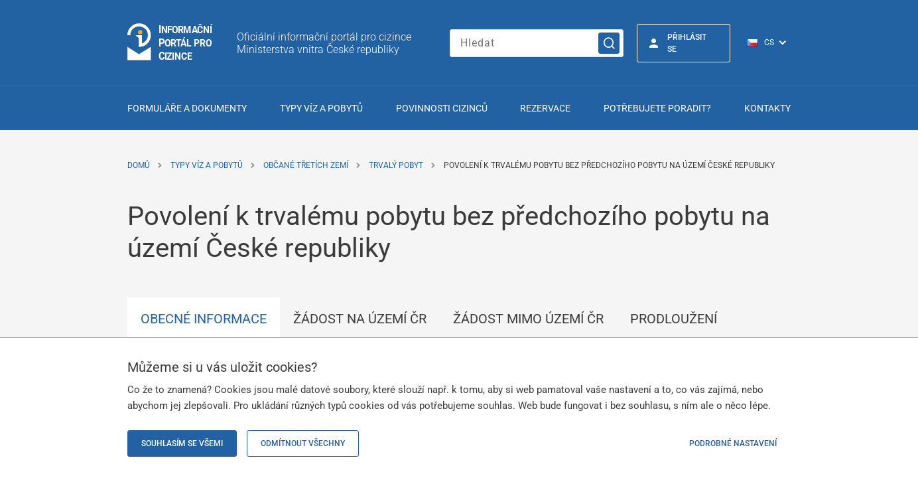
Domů (138, 165)
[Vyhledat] (609, 43)
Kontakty (767, 108)
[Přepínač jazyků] (774, 43)
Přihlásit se (686, 43)
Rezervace (545, 108)
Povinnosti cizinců (442, 108)
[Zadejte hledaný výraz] (536, 43)
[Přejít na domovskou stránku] (170, 42)
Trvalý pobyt (396, 165)
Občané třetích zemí (305, 165)
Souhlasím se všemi (182, 443)
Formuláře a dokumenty (187, 108)
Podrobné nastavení (733, 443)
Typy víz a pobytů (321, 108)
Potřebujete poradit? (657, 108)
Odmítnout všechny (303, 443)
